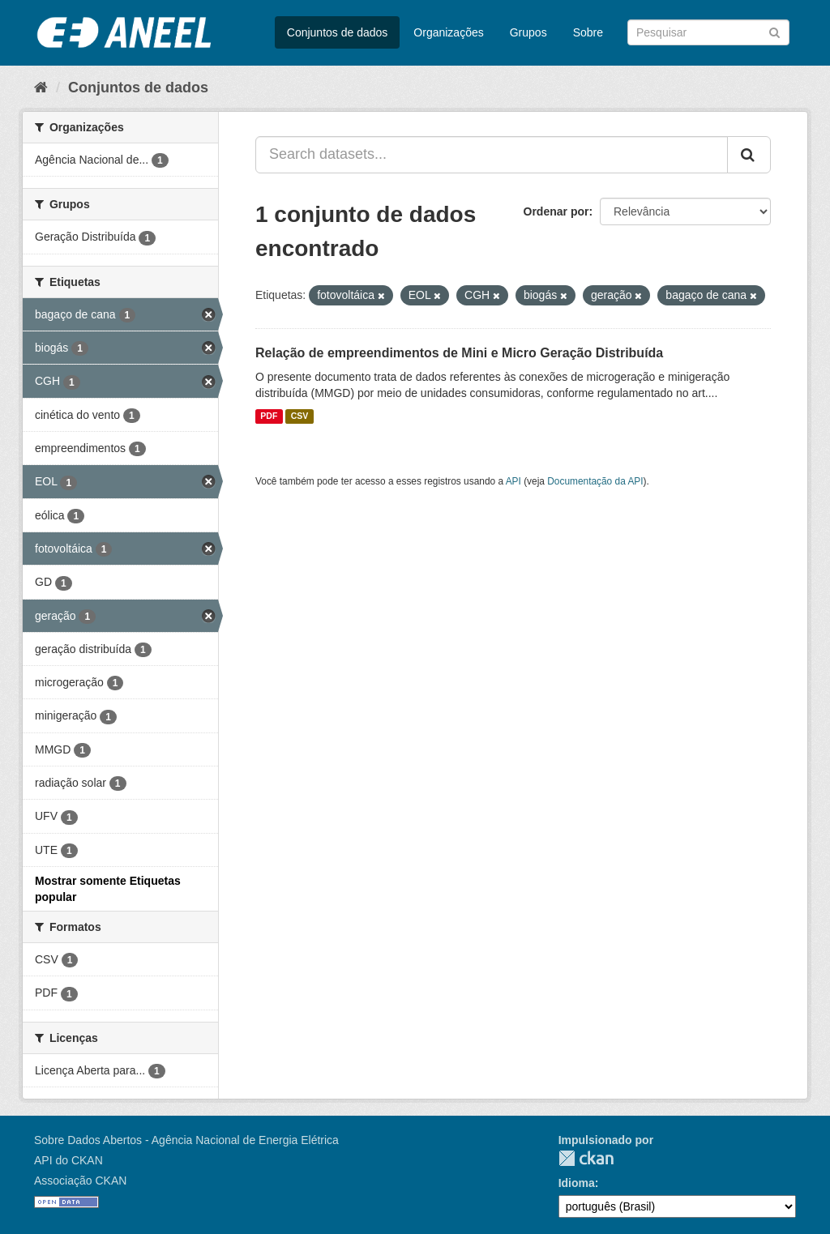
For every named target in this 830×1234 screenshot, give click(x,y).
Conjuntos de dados (337, 32)
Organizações (448, 32)
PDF (268, 416)
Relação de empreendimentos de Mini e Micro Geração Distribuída (459, 353)
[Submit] (774, 31)
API (513, 481)
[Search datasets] (708, 32)
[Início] (41, 87)
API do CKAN (68, 1160)
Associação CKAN (80, 1180)
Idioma (576, 1182)
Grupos (528, 32)
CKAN (586, 1158)
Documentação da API (595, 481)
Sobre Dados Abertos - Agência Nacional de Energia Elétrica (186, 1140)
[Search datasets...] (491, 154)
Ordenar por (556, 211)
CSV (300, 416)
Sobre (588, 32)
